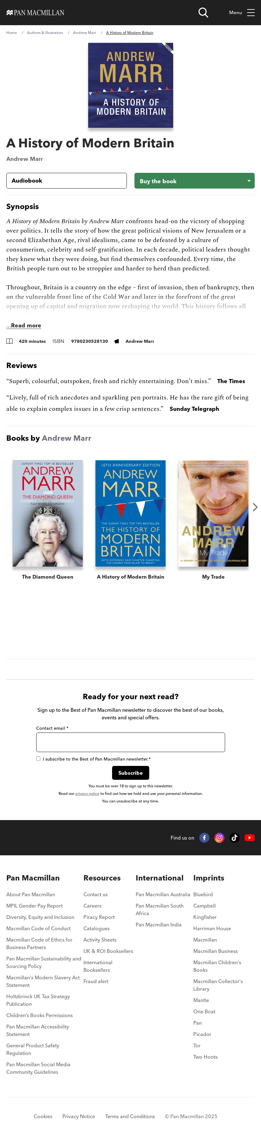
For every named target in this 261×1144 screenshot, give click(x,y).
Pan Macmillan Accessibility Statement (37, 1030)
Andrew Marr (84, 32)
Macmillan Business (215, 951)
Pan (197, 1023)
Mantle (201, 1000)
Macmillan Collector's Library (218, 985)
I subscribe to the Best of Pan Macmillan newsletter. (93, 759)
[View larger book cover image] (130, 85)
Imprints (208, 877)
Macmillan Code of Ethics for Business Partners (39, 943)
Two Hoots (205, 1057)
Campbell (204, 906)
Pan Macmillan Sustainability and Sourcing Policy (43, 962)
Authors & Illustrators (45, 32)
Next (255, 507)
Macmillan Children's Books (217, 966)
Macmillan (205, 940)
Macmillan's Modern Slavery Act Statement (43, 981)
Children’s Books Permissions (39, 1015)
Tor (197, 1045)
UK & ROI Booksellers (108, 951)
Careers (92, 906)
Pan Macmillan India (159, 924)
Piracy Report (99, 917)
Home (11, 32)
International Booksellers (97, 966)
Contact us (95, 894)
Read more (26, 325)
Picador (202, 1034)
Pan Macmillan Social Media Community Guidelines (38, 1068)
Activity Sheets (99, 940)
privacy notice (87, 793)
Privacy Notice (78, 1116)
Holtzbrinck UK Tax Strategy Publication (38, 1000)
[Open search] (203, 13)
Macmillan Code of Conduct (38, 928)
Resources (102, 877)
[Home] (35, 12)
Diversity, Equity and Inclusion (40, 917)
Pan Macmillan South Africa (160, 909)
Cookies (43, 1116)
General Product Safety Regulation (32, 1049)
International (160, 877)
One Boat (204, 1011)
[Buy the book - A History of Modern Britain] (195, 180)
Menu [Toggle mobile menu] (242, 12)
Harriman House (212, 928)
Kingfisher (205, 917)
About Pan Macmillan (30, 894)
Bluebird (203, 894)
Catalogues (96, 928)
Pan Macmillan (33, 877)
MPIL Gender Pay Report (34, 906)
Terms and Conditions (130, 1116)
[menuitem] (44, 896)
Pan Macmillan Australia (163, 894)
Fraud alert (95, 981)
